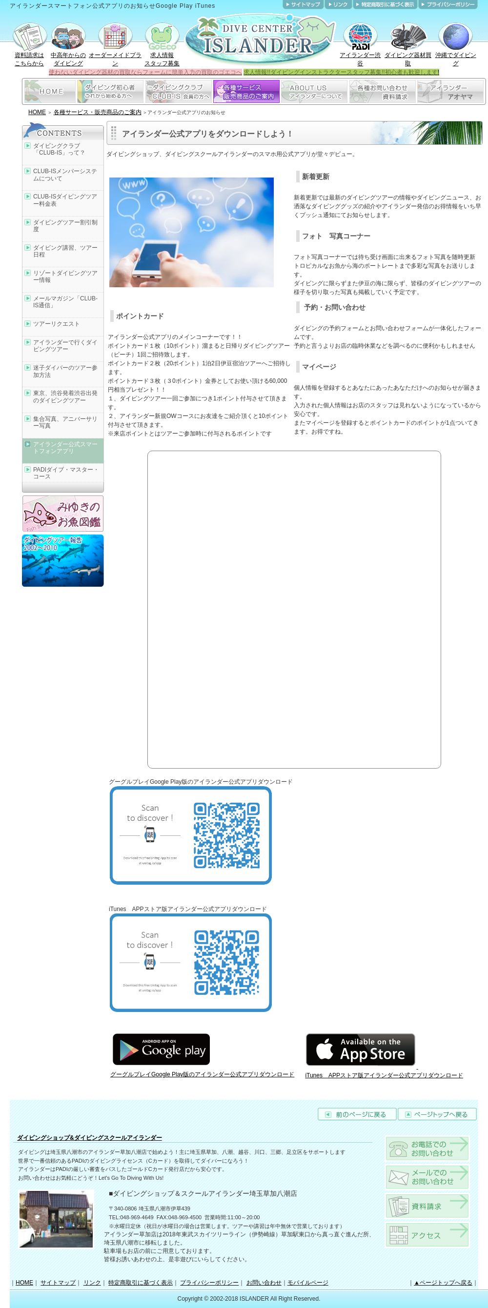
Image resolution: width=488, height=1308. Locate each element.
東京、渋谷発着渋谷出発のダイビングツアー (65, 396)
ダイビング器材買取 (408, 56)
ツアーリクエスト (57, 323)
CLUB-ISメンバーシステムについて (65, 174)
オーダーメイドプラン (115, 56)
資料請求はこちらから (29, 56)
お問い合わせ (264, 1282)
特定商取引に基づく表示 (140, 1282)
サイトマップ (58, 1282)
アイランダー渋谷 (360, 56)
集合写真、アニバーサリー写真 (65, 422)
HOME (37, 112)
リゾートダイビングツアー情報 (65, 276)
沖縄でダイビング (455, 56)
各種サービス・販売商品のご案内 (98, 112)
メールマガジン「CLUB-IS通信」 (65, 302)
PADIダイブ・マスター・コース (66, 473)
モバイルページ (307, 1282)
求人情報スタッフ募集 (162, 56)
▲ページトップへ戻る (443, 1282)
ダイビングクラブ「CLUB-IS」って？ (59, 149)
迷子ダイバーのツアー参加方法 (65, 371)
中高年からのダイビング (68, 56)
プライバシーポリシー (209, 1282)
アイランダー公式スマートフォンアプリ (65, 448)
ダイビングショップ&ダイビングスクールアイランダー (89, 1137)
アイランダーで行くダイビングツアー (65, 346)
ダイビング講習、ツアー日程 (65, 251)
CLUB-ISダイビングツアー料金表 (65, 200)
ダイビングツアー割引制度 (65, 226)
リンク (92, 1282)
